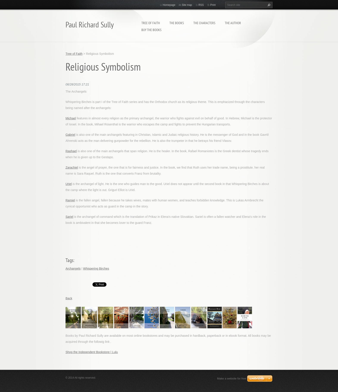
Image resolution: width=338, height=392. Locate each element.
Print (213, 4)
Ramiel (70, 200)
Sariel (69, 216)
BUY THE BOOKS (151, 30)
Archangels (73, 268)
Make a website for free (231, 378)
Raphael (71, 151)
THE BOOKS (176, 23)
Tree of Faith (150, 23)
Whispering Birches (96, 268)
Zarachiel (72, 167)
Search (268, 5)
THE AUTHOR (233, 23)
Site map (187, 4)
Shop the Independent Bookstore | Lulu (92, 352)
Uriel (69, 184)
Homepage (169, 4)
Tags (70, 260)
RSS (201, 4)
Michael (71, 118)
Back (69, 298)
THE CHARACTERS (204, 23)
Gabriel (70, 134)
